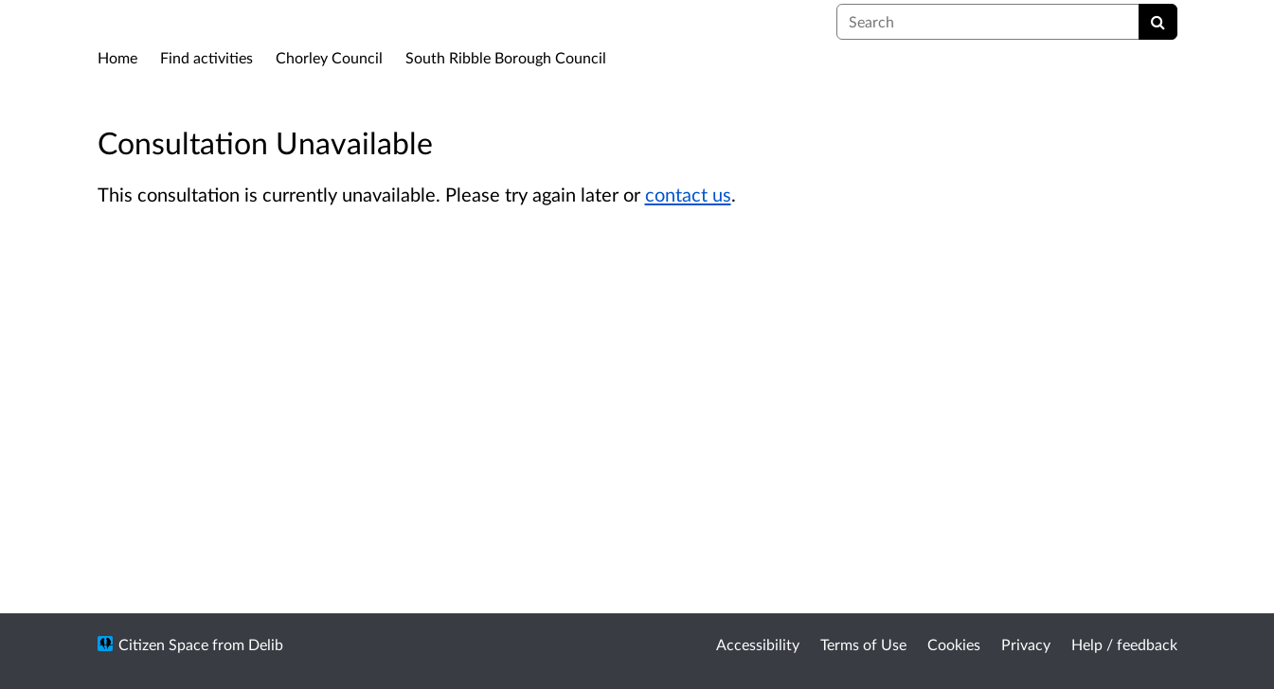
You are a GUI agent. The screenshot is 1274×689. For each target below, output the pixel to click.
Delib (265, 644)
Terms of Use (863, 644)
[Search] (1158, 22)
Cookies (953, 644)
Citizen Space (163, 644)
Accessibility (757, 644)
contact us (688, 194)
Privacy (1025, 644)
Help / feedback (1124, 644)
